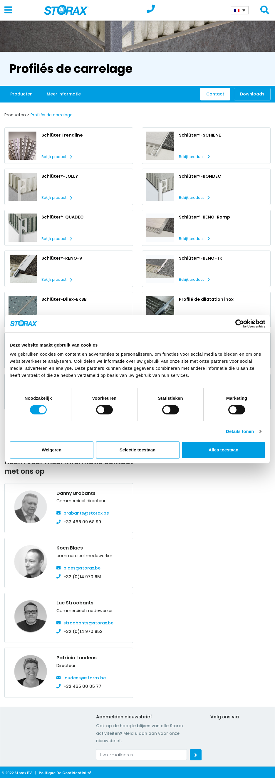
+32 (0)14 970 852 (83, 631)
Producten (21, 94)
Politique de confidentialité (65, 772)
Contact (215, 94)
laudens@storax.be (84, 678)
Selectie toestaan (138, 449)
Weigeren (51, 449)
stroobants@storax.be (88, 623)
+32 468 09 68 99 (82, 522)
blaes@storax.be (81, 568)
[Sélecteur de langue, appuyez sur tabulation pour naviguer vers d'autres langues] (240, 10)
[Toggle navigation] (8, 10)
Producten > (16, 115)
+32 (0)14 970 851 (82, 577)
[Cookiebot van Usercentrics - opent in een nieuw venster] (239, 323)
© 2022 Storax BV (16, 772)
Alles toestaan (224, 449)
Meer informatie (64, 94)
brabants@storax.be (86, 513)
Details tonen (240, 431)
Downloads (252, 94)
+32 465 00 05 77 (82, 686)
